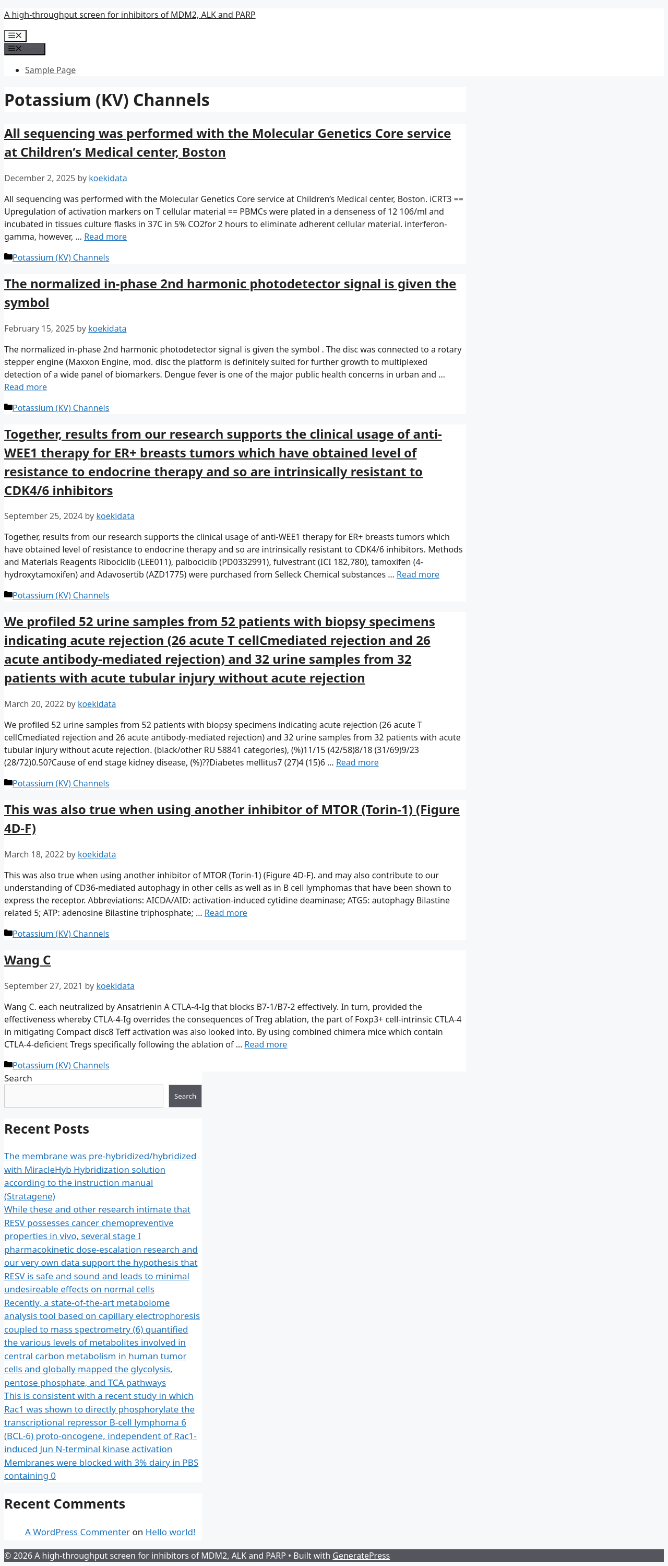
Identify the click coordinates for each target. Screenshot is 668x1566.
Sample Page (50, 70)
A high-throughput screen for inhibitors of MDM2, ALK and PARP (130, 14)
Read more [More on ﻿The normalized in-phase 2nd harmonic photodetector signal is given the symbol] (25, 387)
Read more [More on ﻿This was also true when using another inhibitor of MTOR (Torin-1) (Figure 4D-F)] (226, 913)
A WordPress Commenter (77, 1532)
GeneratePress (361, 1555)
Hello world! (171, 1532)
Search (18, 1078)
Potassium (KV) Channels (61, 257)
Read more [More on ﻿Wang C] (265, 1044)
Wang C (27, 959)
